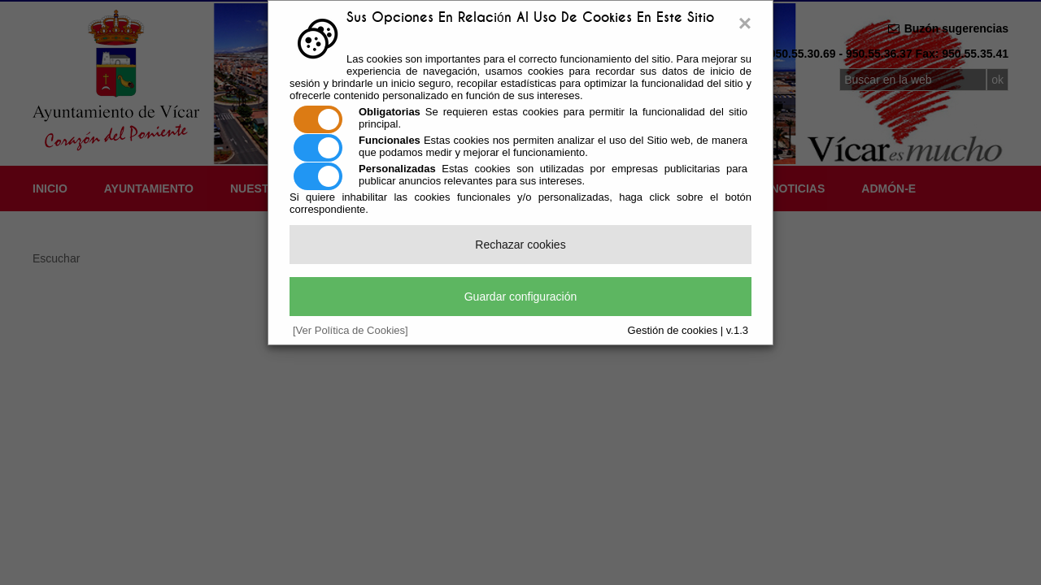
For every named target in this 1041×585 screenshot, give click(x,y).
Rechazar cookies (520, 244)
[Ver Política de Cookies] (350, 330)
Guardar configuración (520, 296)
